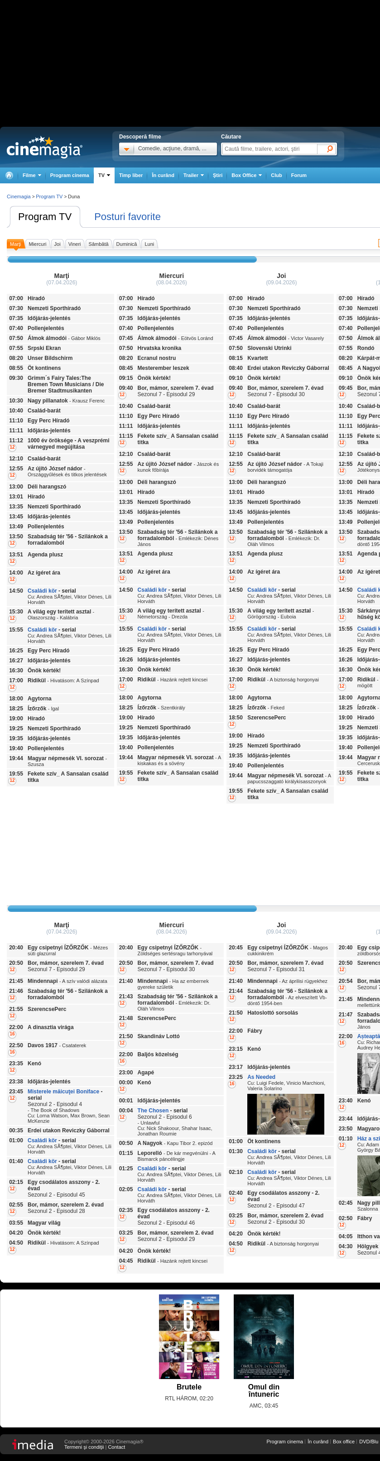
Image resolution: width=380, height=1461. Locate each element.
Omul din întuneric (263, 1390)
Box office (344, 1441)
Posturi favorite (127, 216)
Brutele (189, 1387)
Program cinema (69, 175)
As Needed (261, 1077)
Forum (299, 175)
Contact (116, 1447)
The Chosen (153, 1110)
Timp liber (131, 175)
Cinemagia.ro (44, 147)
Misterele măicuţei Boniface (63, 1091)
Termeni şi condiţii (84, 1447)
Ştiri (217, 175)
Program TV (45, 216)
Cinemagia (19, 196)
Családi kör (42, 591)
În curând (163, 175)
